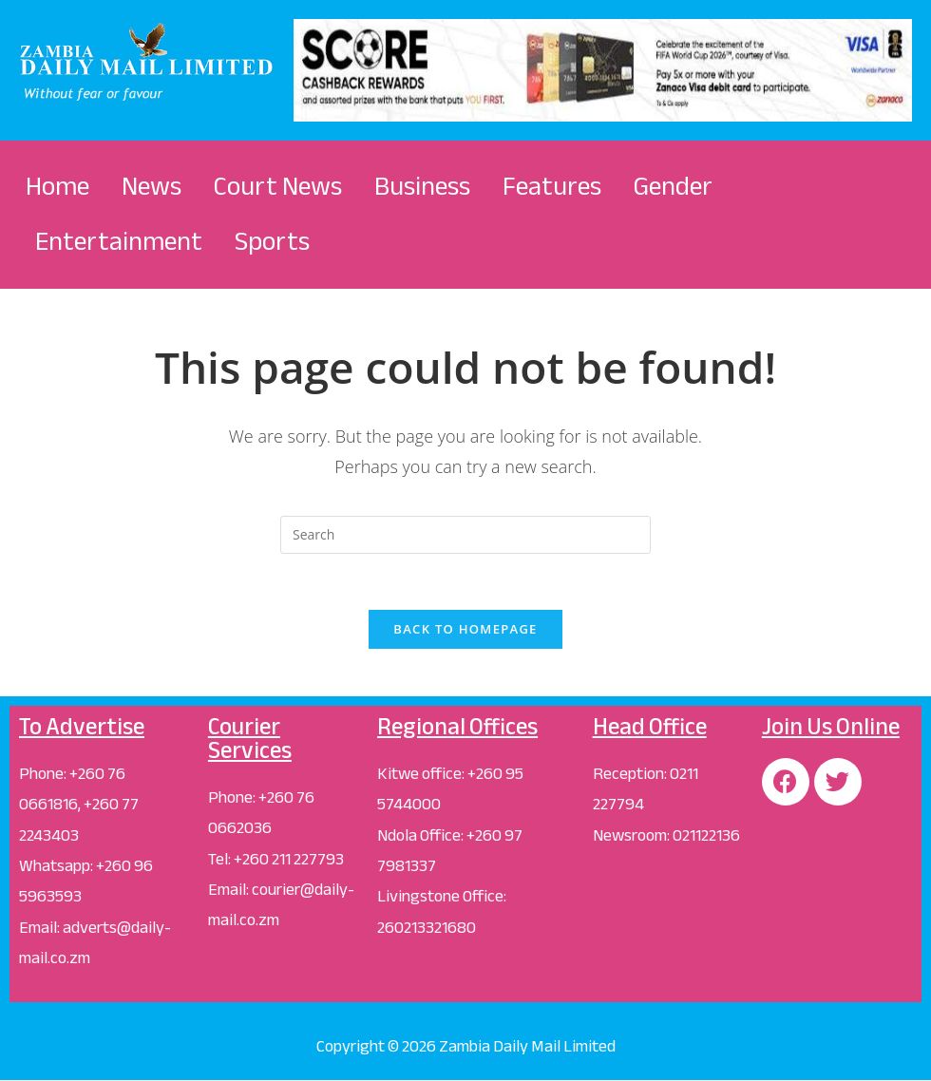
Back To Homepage (465, 629)
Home (57, 186)
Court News (278, 186)
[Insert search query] (465, 535)
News (151, 186)
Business (422, 186)
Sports (272, 241)
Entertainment (118, 241)
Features (552, 186)
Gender (673, 186)
